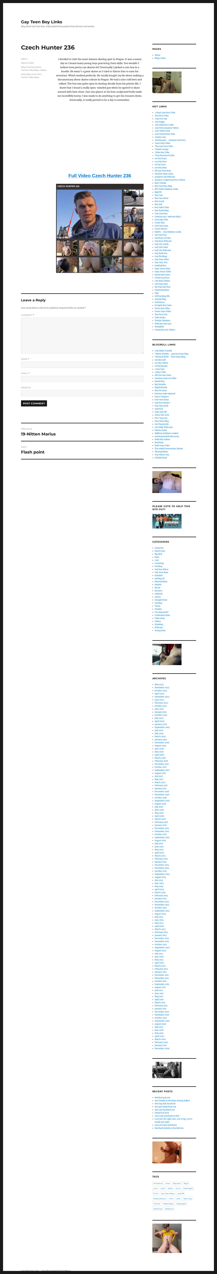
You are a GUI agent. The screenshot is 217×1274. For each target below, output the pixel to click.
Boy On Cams (161, 390)
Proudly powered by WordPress (56, 1271)
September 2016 (162, 801)
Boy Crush (159, 201)
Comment (27, 315)
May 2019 (159, 733)
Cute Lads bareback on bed (167, 1116)
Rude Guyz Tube (162, 445)
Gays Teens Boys (162, 268)
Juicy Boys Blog (162, 421)
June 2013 (159, 920)
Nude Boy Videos (162, 439)
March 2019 (160, 736)
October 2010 (161, 1018)
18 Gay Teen (160, 164)
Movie (38, 67)
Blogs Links (160, 58)
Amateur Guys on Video (165, 378)
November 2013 (162, 905)
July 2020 (159, 718)
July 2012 (159, 953)
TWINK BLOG (161, 458)
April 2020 (159, 721)
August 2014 (160, 877)
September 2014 (162, 874)
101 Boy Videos (161, 363)
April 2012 (159, 963)
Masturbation (161, 581)
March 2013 (160, 929)
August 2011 (160, 987)
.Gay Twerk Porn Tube (165, 134)
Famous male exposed (165, 393)
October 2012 (161, 944)
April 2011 (159, 999)
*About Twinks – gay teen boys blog (171, 354)
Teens (157, 606)
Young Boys (160, 630)
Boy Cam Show (161, 198)
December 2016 (162, 791)
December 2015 (162, 828)
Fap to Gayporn (162, 396)
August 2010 (160, 1024)
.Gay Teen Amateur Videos (167, 128)
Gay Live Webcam (163, 250)
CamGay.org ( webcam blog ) (168, 216)
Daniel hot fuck (162, 1113)
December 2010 (162, 1012)
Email (25, 373)
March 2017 (160, 782)
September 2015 (162, 837)
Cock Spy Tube (161, 219)
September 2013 (162, 911)
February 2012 (161, 969)
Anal (23, 74)
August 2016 (160, 804)
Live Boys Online (162, 281)
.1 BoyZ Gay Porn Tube (165, 112)
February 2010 (161, 1042)
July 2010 (159, 1027)
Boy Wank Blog (162, 210)
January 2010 (161, 1045)
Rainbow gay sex (162, 1097)
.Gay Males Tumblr (163, 351)
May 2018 (159, 752)
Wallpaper (181, 1203)
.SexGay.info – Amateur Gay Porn (170, 140)
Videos (43, 70)
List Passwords (162, 424)
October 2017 (161, 767)
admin (24, 59)
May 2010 (159, 1033)
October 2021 (161, 706)
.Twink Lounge (162, 149)
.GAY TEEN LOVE (162, 131)
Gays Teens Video (163, 271)
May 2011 (159, 996)
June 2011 (159, 993)
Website (26, 387)
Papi (157, 293)
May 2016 (159, 813)
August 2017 (160, 773)
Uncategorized (161, 612)
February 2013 (161, 932)
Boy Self (158, 204)
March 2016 (160, 819)
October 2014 (161, 871)
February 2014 (161, 895)
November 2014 (162, 868)
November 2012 (162, 941)
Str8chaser (160, 302)
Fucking (30, 67)
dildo (170, 1188)
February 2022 (161, 703)
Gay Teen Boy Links (41, 21)
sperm (158, 597)
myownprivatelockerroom (167, 436)
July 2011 (159, 990)
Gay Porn (159, 409)
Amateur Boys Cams (164, 174)
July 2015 (159, 843)
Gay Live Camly (162, 244)
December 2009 (162, 1048)
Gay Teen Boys (161, 572)
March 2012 (160, 966)
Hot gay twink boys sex (165, 1107)
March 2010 (160, 1039)
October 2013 (161, 908)
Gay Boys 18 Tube (163, 238)
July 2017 (159, 776)
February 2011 (161, 1005)
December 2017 (162, 764)
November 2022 (162, 697)
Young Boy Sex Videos (165, 330)
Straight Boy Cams (163, 305)
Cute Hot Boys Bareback (166, 1125)
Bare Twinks (160, 183)
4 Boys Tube (160, 372)
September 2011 (162, 984)
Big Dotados (160, 384)
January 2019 (161, 739)
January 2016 (161, 825)
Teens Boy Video (162, 308)
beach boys (160, 551)
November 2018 (162, 742)
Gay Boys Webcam (163, 241)
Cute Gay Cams (161, 226)
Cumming (159, 563)
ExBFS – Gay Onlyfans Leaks (168, 232)
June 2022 (159, 700)
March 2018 (160, 758)
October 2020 (161, 715)
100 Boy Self (160, 360)
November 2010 (162, 1015)
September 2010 (162, 1021)
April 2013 (159, 926)
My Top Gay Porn (163, 287)
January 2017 (161, 788)
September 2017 (162, 770)
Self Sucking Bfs (162, 296)
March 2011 (160, 1002)
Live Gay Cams (161, 284)
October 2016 (161, 797)
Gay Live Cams (161, 247)
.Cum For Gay (161, 119)
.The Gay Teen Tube (164, 146)
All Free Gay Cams (163, 375)
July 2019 (159, 730)
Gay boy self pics (162, 403)
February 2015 (161, 859)
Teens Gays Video (163, 311)
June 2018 (159, 749)
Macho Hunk (161, 430)
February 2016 (161, 822)
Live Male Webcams (164, 427)
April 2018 (159, 755)
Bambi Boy (160, 381)
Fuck (34, 74)
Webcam (159, 627)
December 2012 (162, 938)
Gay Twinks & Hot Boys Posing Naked (172, 1100)
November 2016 (162, 794)
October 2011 (161, 981)
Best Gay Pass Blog (163, 186)
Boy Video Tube (162, 207)
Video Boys (33, 70)
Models (158, 584)
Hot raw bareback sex (165, 1110)
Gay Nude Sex (161, 253)
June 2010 (159, 1030)
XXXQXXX (159, 326)
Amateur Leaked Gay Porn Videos (170, 180)
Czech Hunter (161, 229)
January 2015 (161, 862)
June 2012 (159, 957)
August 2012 (160, 950)
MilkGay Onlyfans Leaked (166, 433)
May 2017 (159, 779)
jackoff (180, 1193)
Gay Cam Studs (161, 406)
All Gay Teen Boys (163, 171)
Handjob (159, 575)
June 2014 (159, 883)
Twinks (24, 70)
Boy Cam (159, 195)
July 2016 (159, 807)
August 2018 (160, 745)
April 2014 (159, 889)
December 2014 (162, 865)
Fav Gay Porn (161, 235)
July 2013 (159, 917)
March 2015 (160, 856)
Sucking (158, 603)
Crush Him (160, 223)
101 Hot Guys (161, 158)
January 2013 (161, 935)
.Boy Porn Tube (162, 115)
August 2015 (160, 840)
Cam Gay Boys (161, 213)
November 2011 (162, 978)
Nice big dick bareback (165, 1103)
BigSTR (158, 192)
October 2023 (161, 690)
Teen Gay (187, 1198)
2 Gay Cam (159, 369)
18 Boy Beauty (161, 366)
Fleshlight (188, 1188)
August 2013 (160, 914)
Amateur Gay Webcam (165, 177)
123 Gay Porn (161, 161)
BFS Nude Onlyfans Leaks (166, 189)
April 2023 (159, 693)
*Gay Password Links (165, 155)
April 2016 (159, 816)
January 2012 (161, 972)
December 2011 (162, 975)
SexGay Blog (160, 299)
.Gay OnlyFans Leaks (164, 125)
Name (25, 359)
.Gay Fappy (160, 122)
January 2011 (160, 1008)
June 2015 (159, 846)
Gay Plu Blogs (161, 256)
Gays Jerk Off (161, 412)
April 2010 (159, 1036)
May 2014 (159, 886)
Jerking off (160, 578)
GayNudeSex (160, 265)
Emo (178, 1188)
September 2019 (162, 727)
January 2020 (161, 724)
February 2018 (161, 761)
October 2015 (161, 834)
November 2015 (162, 831)
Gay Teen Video (162, 259)
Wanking (159, 624)
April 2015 (159, 853)
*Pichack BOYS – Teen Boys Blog (170, 357)
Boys (23, 67)
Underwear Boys (162, 615)
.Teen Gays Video (162, 143)
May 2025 (159, 684)
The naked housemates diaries (169, 448)
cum (157, 560)
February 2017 (161, 785)
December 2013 (162, 901)
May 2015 (159, 849)
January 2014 (161, 898)
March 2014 (160, 892)
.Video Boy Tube (162, 152)
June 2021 (159, 709)
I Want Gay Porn (162, 278)
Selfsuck (159, 594)
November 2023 (162, 687)
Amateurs (159, 548)
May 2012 (159, 960)
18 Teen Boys (161, 167)
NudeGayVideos (162, 290)
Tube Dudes (160, 317)
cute (163, 1188)
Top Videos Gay (162, 455)
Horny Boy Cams (162, 274)
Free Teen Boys (162, 399)
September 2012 (162, 947)
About (157, 55)
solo (178, 1198)
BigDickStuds (161, 387)
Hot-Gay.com (161, 418)
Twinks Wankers (162, 320)
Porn (39, 74)
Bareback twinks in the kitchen (169, 1128)
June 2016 (159, 810)
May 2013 (159, 923)
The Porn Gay (161, 314)
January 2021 (161, 712)
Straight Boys (161, 600)
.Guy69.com (160, 137)
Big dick (158, 554)
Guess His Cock (162, 415)
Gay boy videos (161, 569)
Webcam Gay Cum (163, 323)
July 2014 (159, 880)
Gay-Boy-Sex (161, 262)
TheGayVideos (161, 451)
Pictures (158, 591)
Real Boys (159, 442)
